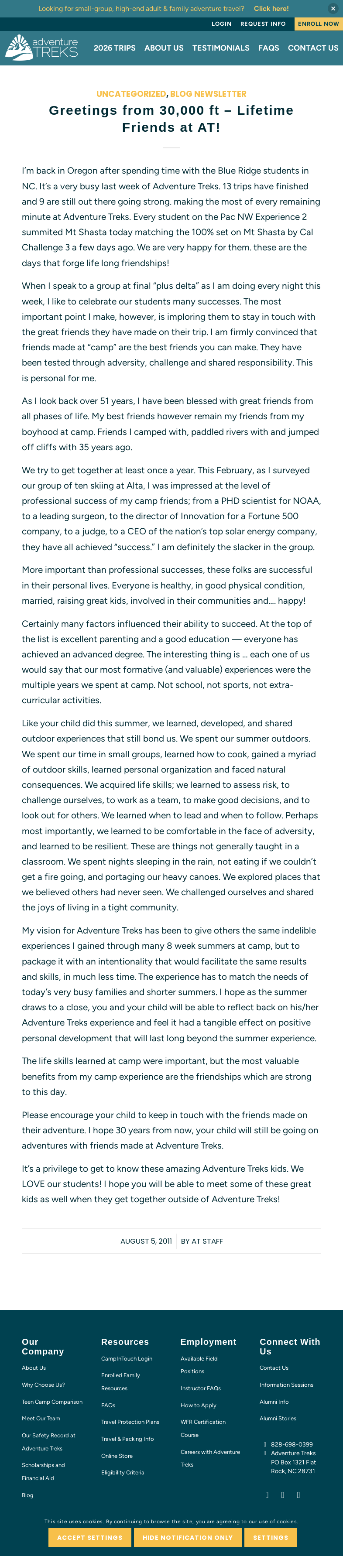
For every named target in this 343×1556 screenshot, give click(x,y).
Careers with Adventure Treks (210, 1458)
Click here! (271, 8)
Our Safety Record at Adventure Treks (48, 1442)
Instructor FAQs (201, 1388)
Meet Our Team (41, 1418)
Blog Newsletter (208, 94)
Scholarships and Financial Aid (43, 1471)
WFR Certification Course (203, 1428)
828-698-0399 (292, 1444)
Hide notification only (188, 1537)
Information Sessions (286, 1385)
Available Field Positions (199, 1365)
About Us (34, 1367)
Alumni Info (274, 1402)
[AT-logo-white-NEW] (42, 48)
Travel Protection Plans (130, 1422)
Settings (270, 1537)
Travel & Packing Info (127, 1439)
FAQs (108, 1405)
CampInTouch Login (126, 1358)
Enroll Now (319, 24)
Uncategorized (131, 94)
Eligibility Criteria (122, 1472)
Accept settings (90, 1537)
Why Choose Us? (43, 1385)
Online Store (117, 1456)
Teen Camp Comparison (52, 1402)
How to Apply (198, 1405)
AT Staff (207, 1241)
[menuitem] (221, 24)
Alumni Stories (278, 1418)
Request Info (263, 24)
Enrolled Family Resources (120, 1382)
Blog (28, 1495)
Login (222, 24)
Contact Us (274, 1367)
